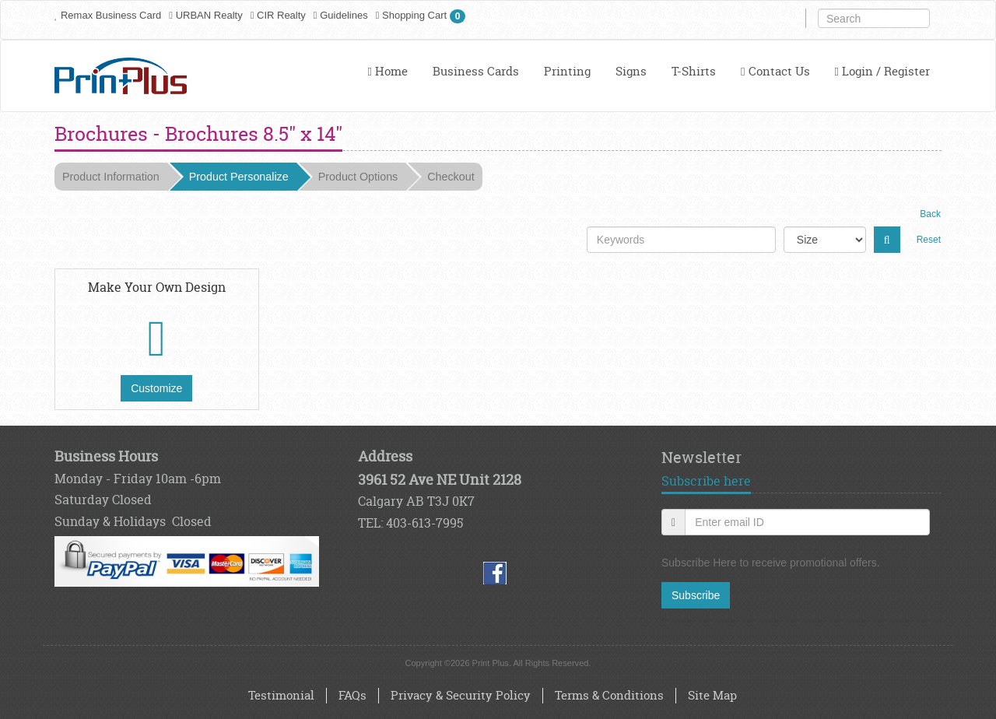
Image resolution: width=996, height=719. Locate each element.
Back (930, 214)
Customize (156, 388)
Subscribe (696, 595)
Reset (929, 239)
